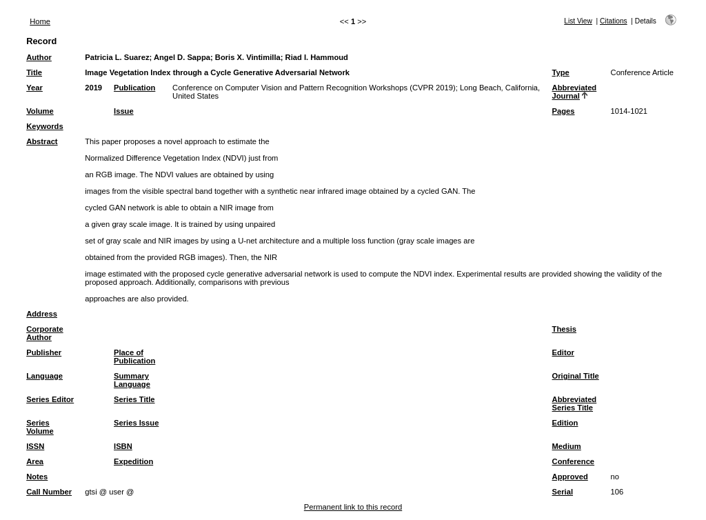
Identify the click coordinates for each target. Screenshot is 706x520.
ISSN (35, 446)
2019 (93, 87)
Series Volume (40, 427)
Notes (37, 476)
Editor (563, 352)
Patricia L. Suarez (117, 57)
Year (34, 87)
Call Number (49, 492)
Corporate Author (44, 333)
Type (560, 72)
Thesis (564, 329)
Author (39, 57)
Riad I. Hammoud (316, 57)
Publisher (43, 352)
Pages (563, 111)
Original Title (575, 376)
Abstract (41, 141)
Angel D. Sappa (182, 57)
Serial (562, 492)
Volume (40, 111)
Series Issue (136, 423)
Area (34, 461)
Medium (566, 446)
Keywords (44, 126)
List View (578, 21)
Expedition (133, 461)
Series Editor (50, 399)
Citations (613, 21)
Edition (565, 423)
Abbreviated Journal (574, 91)
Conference (573, 461)
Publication (134, 87)
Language (44, 376)
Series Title (134, 399)
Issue (124, 111)
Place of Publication (134, 356)
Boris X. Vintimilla (248, 57)
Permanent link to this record (353, 507)
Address (41, 314)
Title (34, 72)
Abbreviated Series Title (574, 403)
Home (40, 21)
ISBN (123, 446)
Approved (570, 476)
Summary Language (132, 380)
